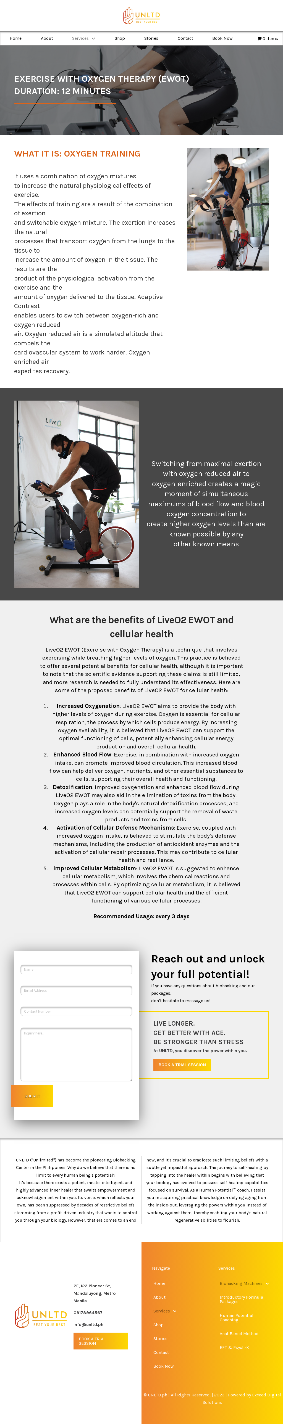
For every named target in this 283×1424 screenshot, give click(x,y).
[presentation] (100, 1106)
